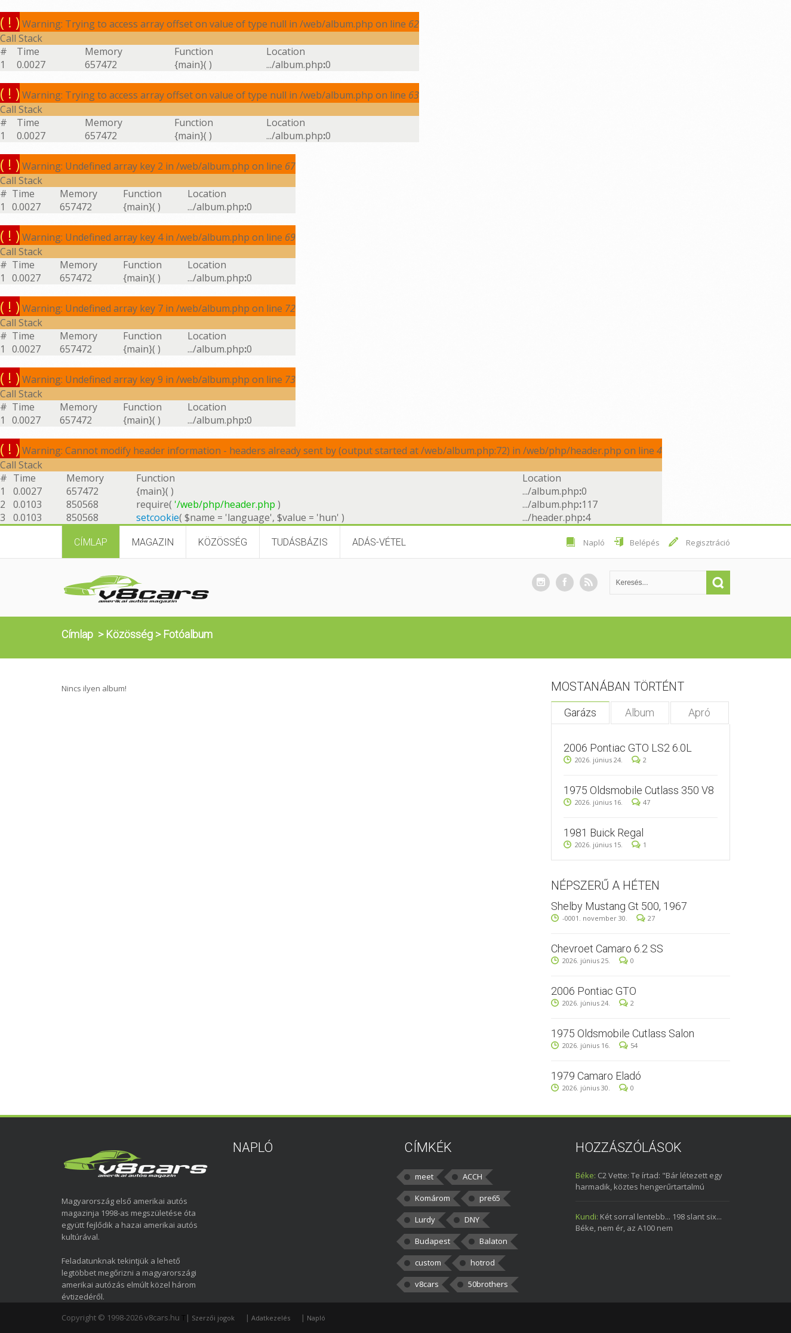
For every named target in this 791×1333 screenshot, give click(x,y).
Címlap (90, 542)
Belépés (645, 542)
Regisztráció (708, 542)
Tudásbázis (300, 542)
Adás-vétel (379, 542)
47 (641, 802)
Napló (594, 542)
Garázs (580, 712)
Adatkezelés (270, 1317)
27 (645, 918)
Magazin (153, 542)
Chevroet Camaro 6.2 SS (607, 948)
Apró (699, 712)
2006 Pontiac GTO (593, 991)
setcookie (157, 517)
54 (628, 1045)
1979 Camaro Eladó (596, 1076)
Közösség (222, 542)
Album (639, 712)
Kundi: (586, 1216)
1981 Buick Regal (604, 832)
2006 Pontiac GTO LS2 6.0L (628, 747)
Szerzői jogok (213, 1317)
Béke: (585, 1175)
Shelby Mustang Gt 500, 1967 (619, 906)
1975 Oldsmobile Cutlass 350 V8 (639, 790)
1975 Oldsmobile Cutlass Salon (622, 1033)
